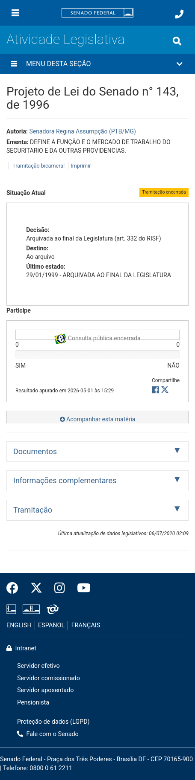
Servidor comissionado (48, 678)
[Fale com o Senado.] (179, 14)
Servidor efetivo (38, 666)
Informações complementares (64, 480)
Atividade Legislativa (65, 39)
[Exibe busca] (177, 41)
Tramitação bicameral (38, 165)
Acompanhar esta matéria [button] (98, 419)
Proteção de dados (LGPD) (53, 721)
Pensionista (33, 702)
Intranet (21, 648)
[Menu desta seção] (14, 64)
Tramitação (32, 509)
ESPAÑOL (51, 625)
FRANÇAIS (85, 625)
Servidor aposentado (45, 690)
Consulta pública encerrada (97, 336)
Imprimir (81, 165)
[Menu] (15, 13)
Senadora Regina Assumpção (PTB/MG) (82, 131)
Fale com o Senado (48, 734)
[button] (97, 64)
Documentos (35, 451)
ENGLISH (19, 625)
